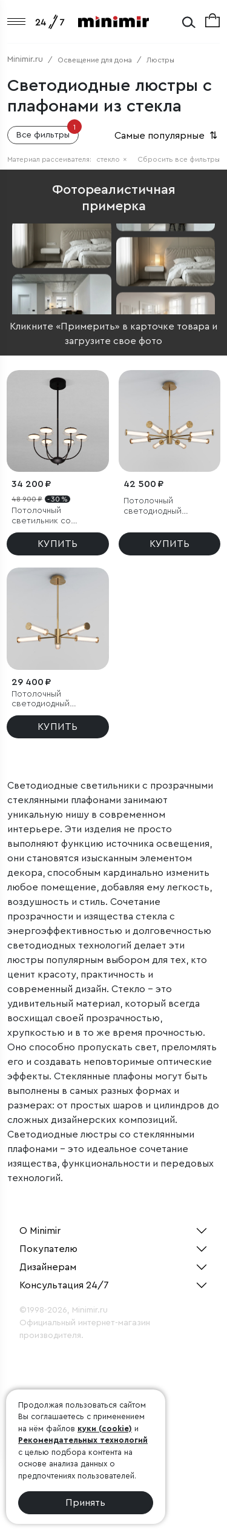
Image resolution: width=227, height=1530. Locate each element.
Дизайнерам (47, 1267)
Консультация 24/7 (64, 1285)
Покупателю (48, 1249)
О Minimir (40, 1231)
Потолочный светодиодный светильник (152, 507)
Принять (85, 1503)
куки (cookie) (104, 1428)
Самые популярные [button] (167, 136)
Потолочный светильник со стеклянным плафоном (57, 516)
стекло (111, 159)
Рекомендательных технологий (83, 1440)
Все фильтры (47, 132)
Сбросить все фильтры (178, 159)
